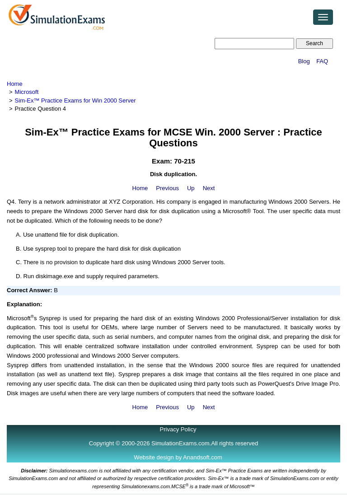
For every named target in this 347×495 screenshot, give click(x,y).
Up (191, 188)
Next (209, 188)
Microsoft (27, 92)
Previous (167, 188)
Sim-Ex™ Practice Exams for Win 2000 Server (75, 100)
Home (15, 83)
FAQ (322, 61)
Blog (304, 61)
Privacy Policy (178, 429)
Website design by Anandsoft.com (178, 457)
